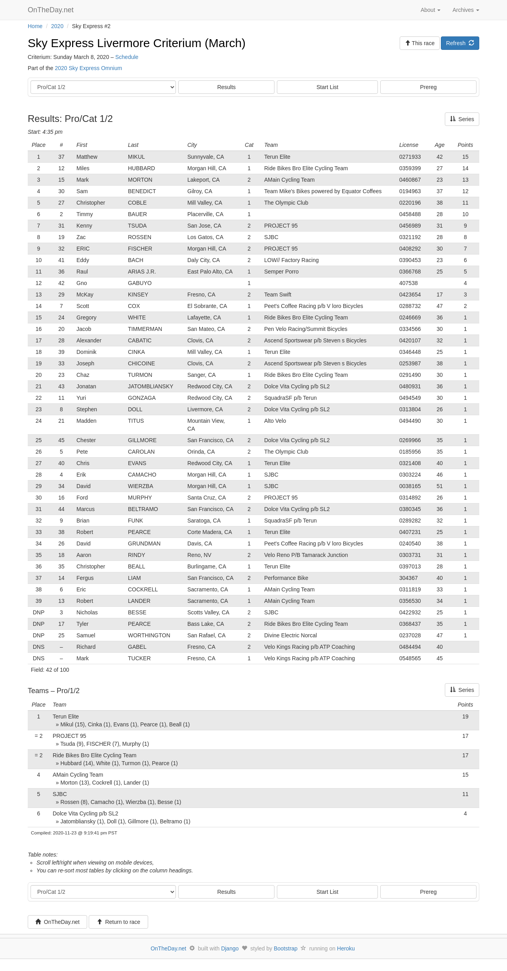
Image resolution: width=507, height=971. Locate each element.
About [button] (430, 10)
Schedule (126, 57)
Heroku (346, 948)
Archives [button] (465, 10)
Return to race (119, 922)
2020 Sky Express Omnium (88, 68)
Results (226, 87)
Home (35, 26)
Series (462, 119)
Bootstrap (285, 948)
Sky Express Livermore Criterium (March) (137, 42)
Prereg (428, 87)
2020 (57, 26)
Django (229, 948)
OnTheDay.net (52, 10)
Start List (327, 87)
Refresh (460, 43)
